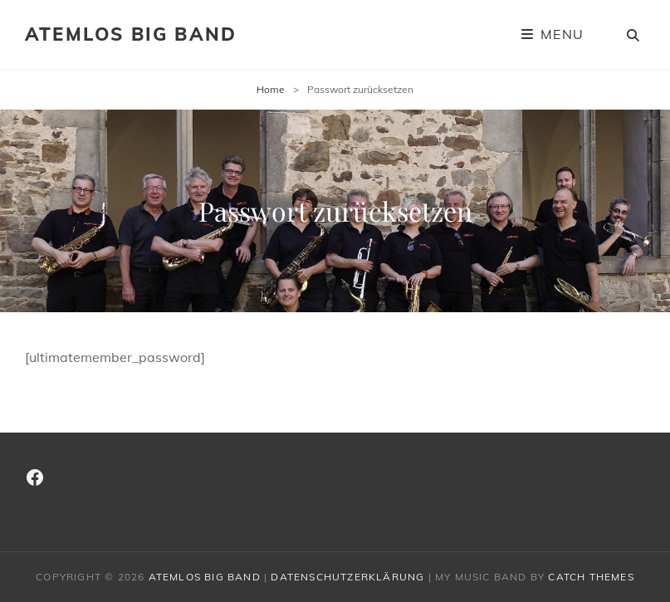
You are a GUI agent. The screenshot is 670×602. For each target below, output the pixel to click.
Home (271, 89)
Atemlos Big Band (131, 34)
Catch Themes (590, 576)
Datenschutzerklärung (347, 576)
